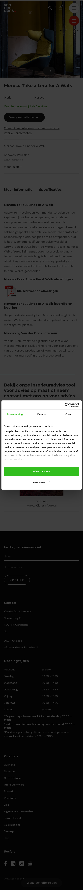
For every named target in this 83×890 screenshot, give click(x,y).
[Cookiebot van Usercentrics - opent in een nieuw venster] (64, 405)
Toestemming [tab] (15, 414)
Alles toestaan (41, 471)
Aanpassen (41, 482)
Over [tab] (68, 414)
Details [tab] (41, 414)
